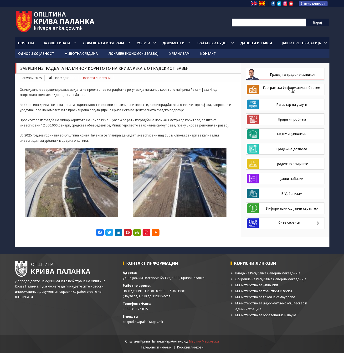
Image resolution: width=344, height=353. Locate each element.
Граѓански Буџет (212, 42)
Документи (173, 42)
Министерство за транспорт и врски (263, 291)
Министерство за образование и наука (265, 315)
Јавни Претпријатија (301, 42)
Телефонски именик (156, 347)
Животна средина (81, 53)
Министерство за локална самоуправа (265, 297)
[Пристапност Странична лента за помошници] (313, 3)
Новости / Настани (96, 78)
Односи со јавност (36, 53)
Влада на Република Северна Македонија (267, 273)
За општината (57, 42)
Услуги (143, 42)
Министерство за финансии (256, 285)
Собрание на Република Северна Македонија (270, 279)
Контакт (208, 53)
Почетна (26, 42)
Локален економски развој (133, 53)
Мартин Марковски (204, 341)
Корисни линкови (190, 347)
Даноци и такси (256, 42)
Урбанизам (179, 53)
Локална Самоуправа (103, 42)
